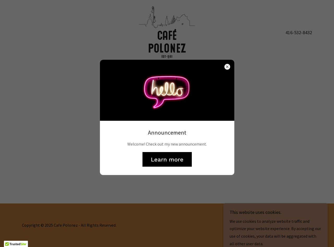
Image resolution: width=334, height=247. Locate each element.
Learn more (167, 159)
